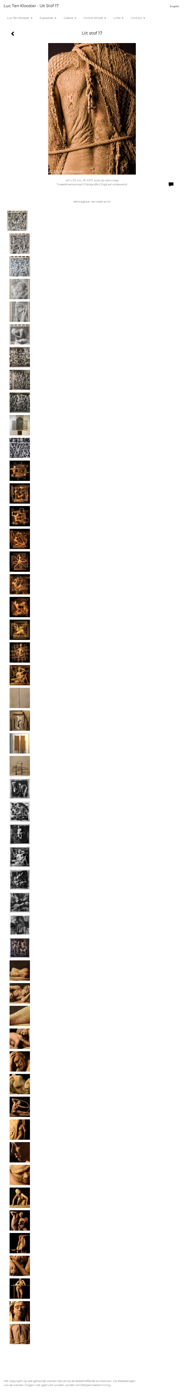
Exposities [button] (48, 18)
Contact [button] (138, 18)
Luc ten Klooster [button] (20, 18)
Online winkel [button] (94, 18)
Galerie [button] (69, 18)
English (174, 6)
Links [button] (118, 18)
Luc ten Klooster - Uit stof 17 (31, 6)
